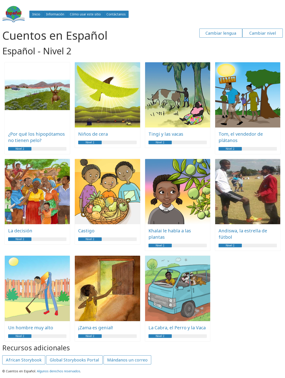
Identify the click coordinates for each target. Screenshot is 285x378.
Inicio (36, 14)
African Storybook (24, 360)
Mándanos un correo (127, 360)
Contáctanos (116, 14)
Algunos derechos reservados (58, 371)
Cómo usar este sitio (85, 14)
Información (55, 14)
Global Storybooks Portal (74, 360)
